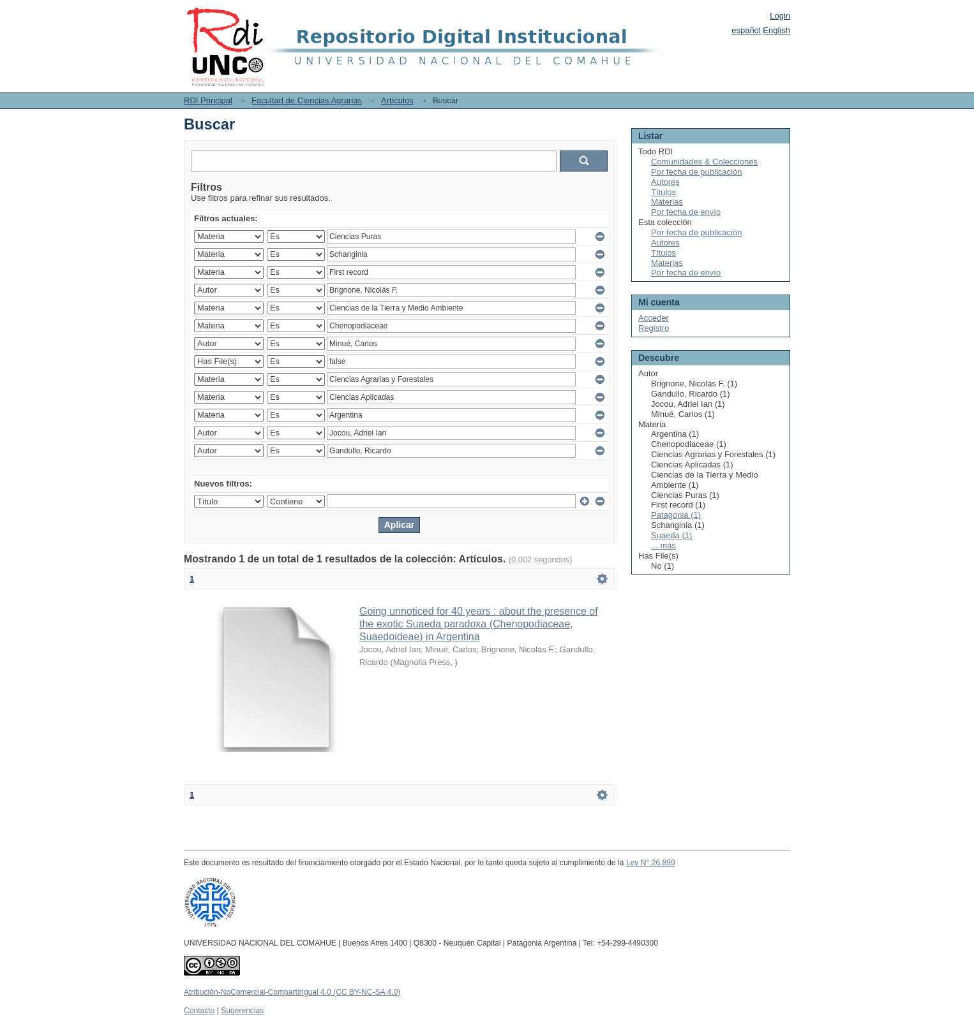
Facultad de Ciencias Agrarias (306, 100)
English (776, 30)
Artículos (397, 100)
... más (663, 545)
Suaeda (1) (671, 535)
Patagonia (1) (676, 515)
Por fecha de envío (686, 212)
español (746, 30)
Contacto (199, 1010)
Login (780, 15)
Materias (667, 202)
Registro (653, 328)
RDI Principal (208, 100)
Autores (665, 182)
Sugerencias (242, 1010)
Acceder (653, 318)
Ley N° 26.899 (650, 862)
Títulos (663, 192)
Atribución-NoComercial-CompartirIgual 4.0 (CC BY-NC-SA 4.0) (292, 992)
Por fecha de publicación (696, 172)
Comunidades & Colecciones (704, 161)
